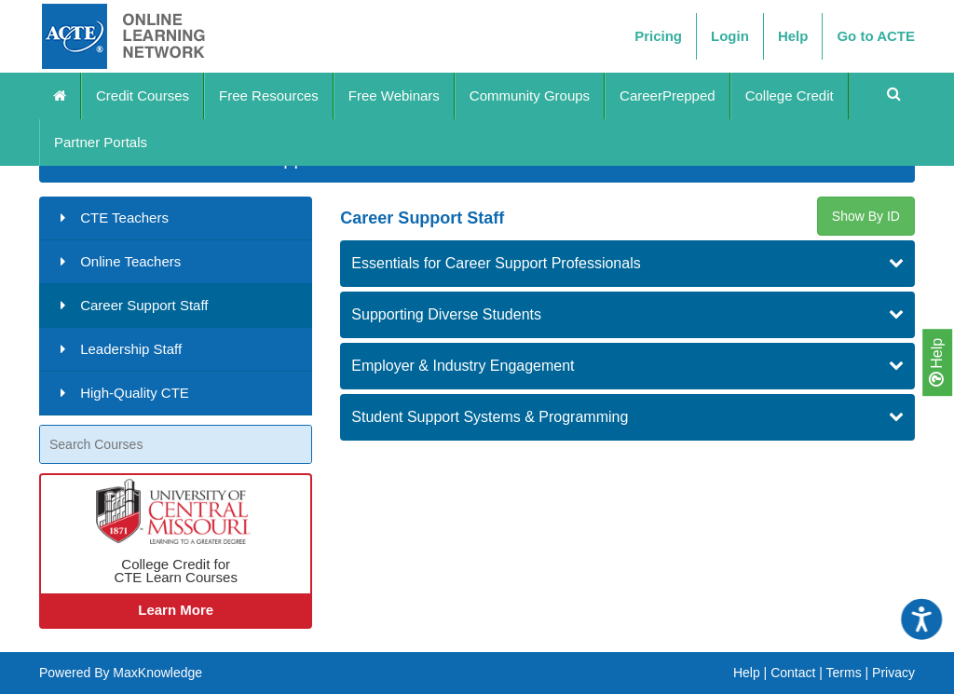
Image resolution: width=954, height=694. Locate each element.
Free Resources (269, 95)
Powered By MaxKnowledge (120, 672)
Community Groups (530, 95)
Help (936, 361)
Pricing (658, 36)
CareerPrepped (668, 95)
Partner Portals (100, 142)
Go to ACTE (876, 36)
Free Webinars (394, 95)
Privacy (893, 672)
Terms (844, 672)
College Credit (789, 95)
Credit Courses (142, 95)
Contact (792, 672)
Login (730, 36)
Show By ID (866, 216)
